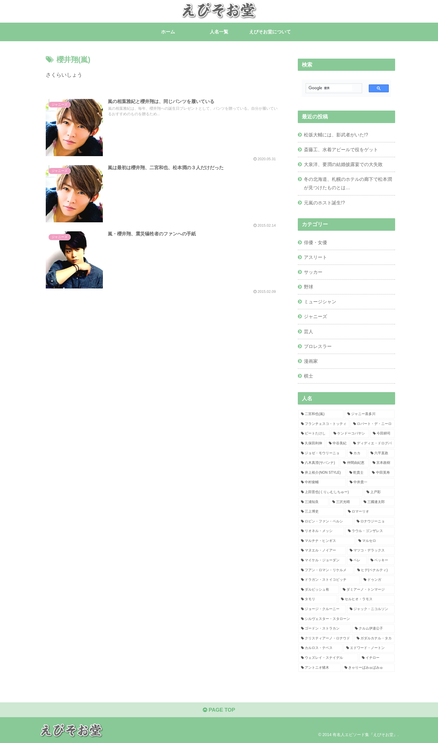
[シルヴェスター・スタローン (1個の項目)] (346, 619)
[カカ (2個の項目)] (357, 453)
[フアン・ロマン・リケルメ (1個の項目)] (325, 570)
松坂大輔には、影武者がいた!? (336, 134)
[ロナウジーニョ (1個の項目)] (374, 521)
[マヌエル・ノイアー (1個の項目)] (322, 550)
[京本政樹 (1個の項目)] (382, 463)
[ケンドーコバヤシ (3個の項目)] (350, 433)
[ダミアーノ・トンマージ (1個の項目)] (367, 589)
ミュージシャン (320, 301)
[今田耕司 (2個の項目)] (382, 433)
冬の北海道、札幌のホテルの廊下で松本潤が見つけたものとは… (348, 183)
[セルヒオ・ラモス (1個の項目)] (366, 599)
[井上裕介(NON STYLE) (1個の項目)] (322, 472)
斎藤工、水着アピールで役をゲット (341, 149)
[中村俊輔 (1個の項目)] (322, 482)
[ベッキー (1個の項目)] (381, 560)
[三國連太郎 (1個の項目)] (378, 502)
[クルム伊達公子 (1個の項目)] (373, 628)
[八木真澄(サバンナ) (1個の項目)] (318, 463)
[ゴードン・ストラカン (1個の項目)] (324, 628)
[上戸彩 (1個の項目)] (379, 492)
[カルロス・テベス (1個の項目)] (320, 648)
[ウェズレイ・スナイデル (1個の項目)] (328, 658)
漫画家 (311, 361)
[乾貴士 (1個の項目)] (357, 472)
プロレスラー (318, 346)
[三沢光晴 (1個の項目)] (345, 502)
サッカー (313, 272)
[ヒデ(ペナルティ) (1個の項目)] (375, 570)
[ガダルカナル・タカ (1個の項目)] (374, 638)
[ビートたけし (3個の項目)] (314, 433)
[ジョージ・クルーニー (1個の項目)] (322, 609)
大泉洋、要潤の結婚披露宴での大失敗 (343, 164)
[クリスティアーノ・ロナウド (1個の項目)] (325, 638)
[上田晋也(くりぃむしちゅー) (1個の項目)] (330, 492)
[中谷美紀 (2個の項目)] (337, 443)
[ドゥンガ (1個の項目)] (378, 580)
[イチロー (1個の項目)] (377, 658)
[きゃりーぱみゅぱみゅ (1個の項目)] (368, 667)
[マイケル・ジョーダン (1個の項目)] (322, 560)
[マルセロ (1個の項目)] (375, 541)
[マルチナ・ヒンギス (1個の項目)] (326, 541)
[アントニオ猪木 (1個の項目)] (319, 667)
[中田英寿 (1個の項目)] (382, 472)
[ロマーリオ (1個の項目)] (370, 511)
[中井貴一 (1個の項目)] (371, 482)
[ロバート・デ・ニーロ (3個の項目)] (373, 424)
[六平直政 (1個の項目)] (381, 453)
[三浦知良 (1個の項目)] (313, 502)
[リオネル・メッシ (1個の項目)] (321, 531)
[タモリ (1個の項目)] (317, 599)
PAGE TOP (219, 710)
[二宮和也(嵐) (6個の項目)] (321, 414)
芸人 (308, 331)
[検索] (330, 88)
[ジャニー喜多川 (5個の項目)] (370, 414)
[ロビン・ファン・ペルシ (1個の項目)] (325, 521)
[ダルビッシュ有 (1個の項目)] (318, 589)
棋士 (308, 375)
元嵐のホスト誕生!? (324, 202)
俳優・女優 (315, 242)
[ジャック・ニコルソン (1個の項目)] (371, 609)
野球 (308, 286)
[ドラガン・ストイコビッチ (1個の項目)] (329, 580)
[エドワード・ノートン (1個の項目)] (369, 648)
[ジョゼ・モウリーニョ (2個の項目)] (322, 453)
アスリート (315, 257)
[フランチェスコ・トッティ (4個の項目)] (323, 424)
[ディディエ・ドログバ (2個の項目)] (373, 443)
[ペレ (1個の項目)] (357, 560)
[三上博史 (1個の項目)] (321, 511)
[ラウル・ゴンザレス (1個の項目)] (370, 531)
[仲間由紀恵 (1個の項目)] (354, 463)
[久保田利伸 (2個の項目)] (311, 443)
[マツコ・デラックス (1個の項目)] (371, 550)
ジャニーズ (315, 316)
